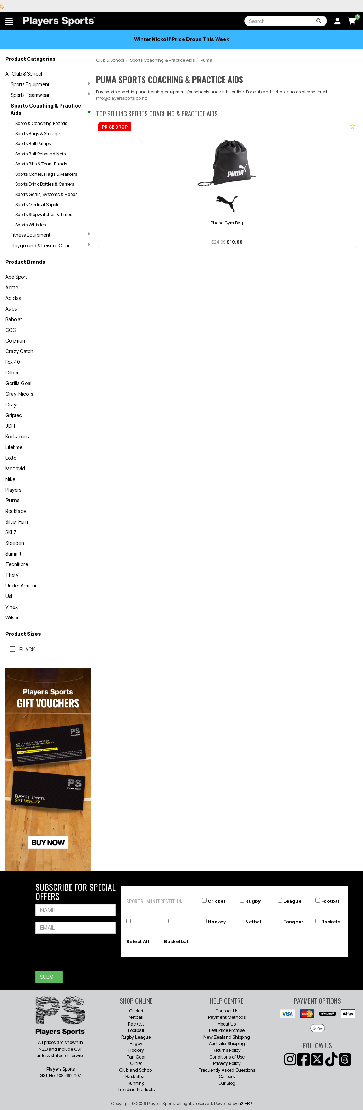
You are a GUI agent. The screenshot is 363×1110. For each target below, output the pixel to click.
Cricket (216, 901)
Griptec (13, 415)
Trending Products (136, 1089)
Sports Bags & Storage (37, 133)
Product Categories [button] (30, 59)
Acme (11, 287)
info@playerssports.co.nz (121, 98)
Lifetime (13, 447)
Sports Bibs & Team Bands (41, 163)
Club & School (110, 60)
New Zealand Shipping (226, 1037)
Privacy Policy (227, 1063)
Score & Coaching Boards (41, 123)
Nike (10, 479)
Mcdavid (15, 468)
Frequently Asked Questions (227, 1070)
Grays (11, 404)
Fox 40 (12, 362)
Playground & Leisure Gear (50, 245)
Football (331, 901)
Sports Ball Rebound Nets (40, 154)
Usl (8, 596)
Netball (254, 921)
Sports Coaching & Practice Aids (50, 109)
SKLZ (11, 532)
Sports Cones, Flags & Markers (46, 174)
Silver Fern (16, 522)
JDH (10, 426)
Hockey (217, 921)
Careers (227, 1076)
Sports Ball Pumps (33, 143)
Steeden (14, 543)
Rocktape (15, 511)
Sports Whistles (30, 225)
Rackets (331, 921)
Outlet (136, 1063)
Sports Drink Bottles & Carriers (44, 184)
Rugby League (136, 1037)
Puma (12, 500)
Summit (13, 554)
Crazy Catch (19, 351)
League (292, 901)
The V (12, 575)
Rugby (253, 901)
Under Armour (21, 586)
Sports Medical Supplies (38, 204)
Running (136, 1083)
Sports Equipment (50, 84)
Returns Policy (227, 1050)
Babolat (13, 319)
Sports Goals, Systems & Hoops (46, 194)
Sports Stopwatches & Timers (44, 214)
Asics (11, 309)
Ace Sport (16, 277)
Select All (137, 941)
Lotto (10, 458)
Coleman (15, 341)
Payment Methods (227, 1017)
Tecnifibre (16, 564)
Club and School (136, 1070)
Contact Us (226, 1010)
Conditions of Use (227, 1057)
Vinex (11, 607)
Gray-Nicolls (19, 394)
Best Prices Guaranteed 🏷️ (60, 6)
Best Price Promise (227, 1030)
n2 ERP (245, 1103)
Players (13, 490)
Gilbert (12, 373)
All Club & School (23, 74)
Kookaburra (18, 436)
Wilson (12, 617)
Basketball (177, 941)
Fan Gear (136, 1057)
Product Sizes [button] (23, 634)
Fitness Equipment (50, 234)
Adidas (13, 298)
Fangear (293, 921)
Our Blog (226, 1083)
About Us (227, 1024)
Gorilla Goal (18, 383)
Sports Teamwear (50, 95)
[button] (9, 21)
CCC (10, 330)
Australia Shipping (227, 1043)
